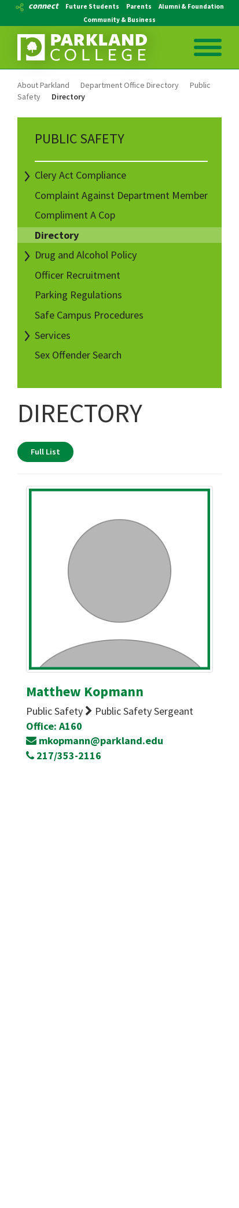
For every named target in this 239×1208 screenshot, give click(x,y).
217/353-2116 (63, 755)
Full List (45, 451)
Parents (139, 6)
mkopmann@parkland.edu (94, 740)
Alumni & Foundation (191, 6)
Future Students (92, 6)
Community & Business (119, 20)
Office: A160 (54, 726)
